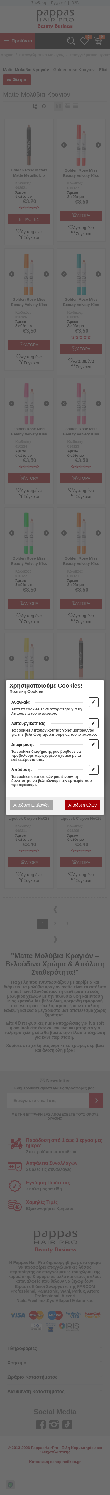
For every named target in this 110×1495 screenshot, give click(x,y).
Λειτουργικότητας (28, 723)
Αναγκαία (20, 702)
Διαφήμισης (23, 744)
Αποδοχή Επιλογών (31, 805)
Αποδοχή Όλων (82, 805)
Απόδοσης (22, 769)
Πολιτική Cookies (26, 691)
